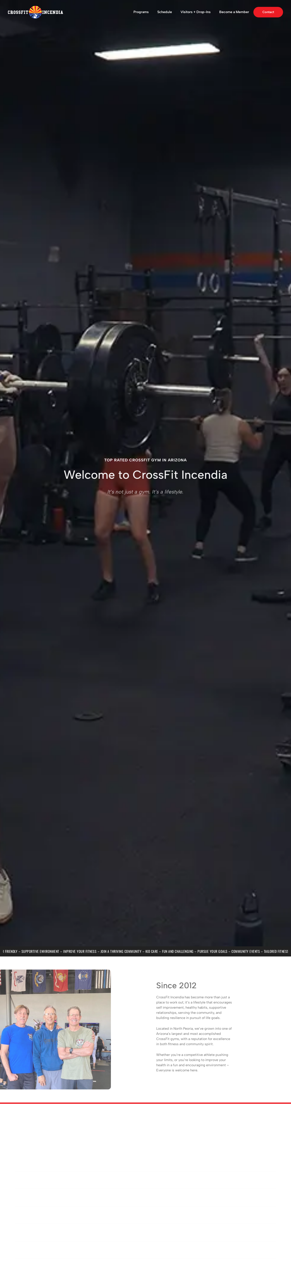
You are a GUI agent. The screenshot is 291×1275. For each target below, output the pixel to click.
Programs (141, 12)
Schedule (164, 12)
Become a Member (234, 12)
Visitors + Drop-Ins (196, 12)
